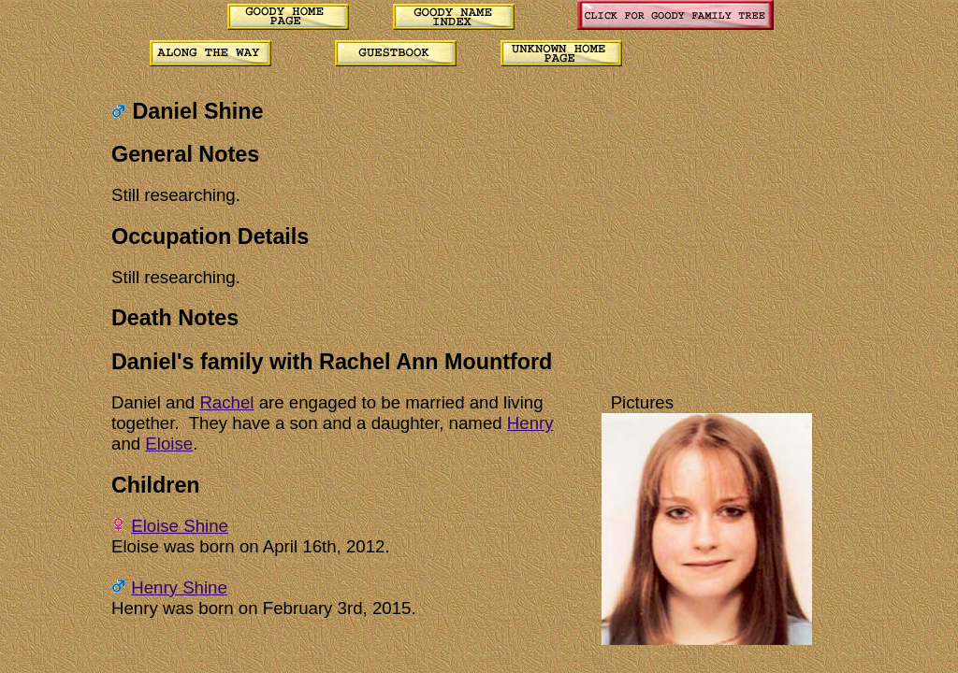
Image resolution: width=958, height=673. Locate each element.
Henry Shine (179, 587)
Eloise (169, 443)
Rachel (226, 402)
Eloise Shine (179, 526)
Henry (530, 423)
